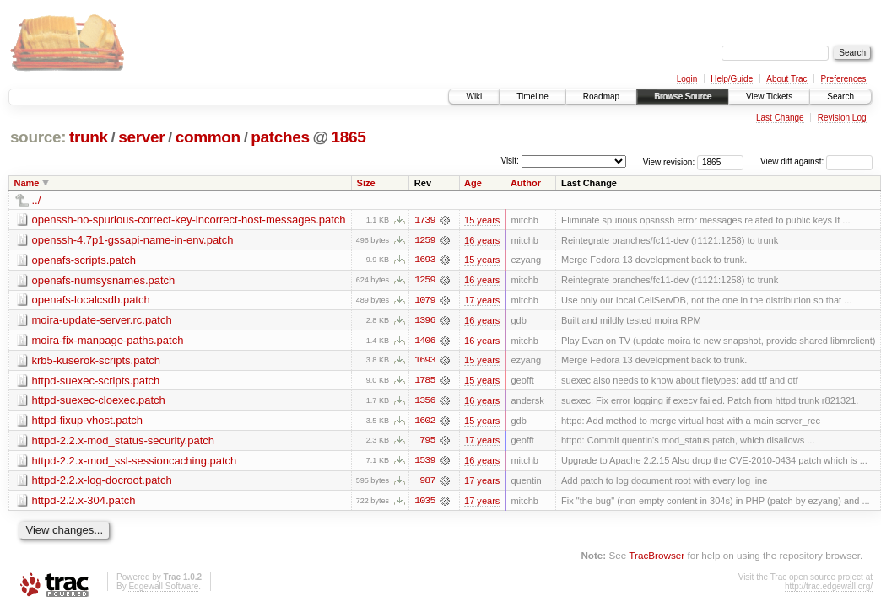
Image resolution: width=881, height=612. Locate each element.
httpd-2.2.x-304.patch (84, 503)
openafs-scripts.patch (84, 260)
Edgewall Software (163, 588)
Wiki (474, 96)
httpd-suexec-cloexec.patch (98, 401)
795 (427, 442)
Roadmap (601, 96)
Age (473, 183)
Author (526, 183)
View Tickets (769, 96)
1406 (424, 341)
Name (27, 183)
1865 (349, 137)
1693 (424, 260)
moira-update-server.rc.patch (102, 320)
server (141, 137)
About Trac (786, 78)
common (208, 137)
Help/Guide (732, 78)
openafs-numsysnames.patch (104, 280)
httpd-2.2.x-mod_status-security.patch (123, 442)
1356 (424, 402)
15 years (482, 220)
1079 (424, 301)
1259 (424, 240)
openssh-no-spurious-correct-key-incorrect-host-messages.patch (189, 219)
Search (840, 96)
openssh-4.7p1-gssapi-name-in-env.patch (133, 240)
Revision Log (842, 117)
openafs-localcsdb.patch (91, 300)
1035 (424, 503)
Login (687, 78)
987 (427, 483)
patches (280, 137)
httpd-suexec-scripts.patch (96, 381)
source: (38, 137)
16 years (482, 240)
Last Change (780, 117)
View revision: (669, 161)
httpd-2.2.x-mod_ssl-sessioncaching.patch (134, 462)
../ (36, 200)
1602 (424, 422)
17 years (482, 301)
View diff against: (816, 161)
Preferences (844, 78)
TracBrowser (656, 557)
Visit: (509, 160)
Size (366, 183)
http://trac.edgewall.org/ (829, 588)
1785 (424, 382)
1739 (424, 220)
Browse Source (682, 96)
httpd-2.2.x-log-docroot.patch (102, 482)
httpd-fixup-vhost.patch (87, 422)
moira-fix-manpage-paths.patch (108, 341)
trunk (88, 137)
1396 (424, 321)
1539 (424, 463)
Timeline (532, 96)
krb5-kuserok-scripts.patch (96, 361)
